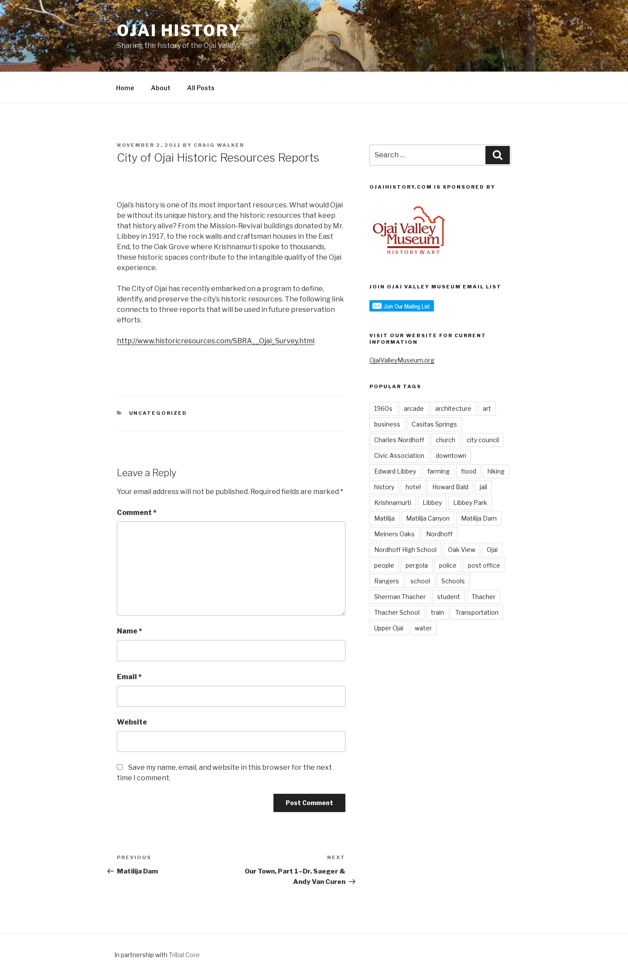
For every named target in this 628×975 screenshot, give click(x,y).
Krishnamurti (392, 502)
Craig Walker (219, 145)
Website (132, 722)
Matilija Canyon (428, 518)
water (423, 628)
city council (483, 439)
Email (129, 677)
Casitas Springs (434, 424)
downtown (451, 455)
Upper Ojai (388, 628)
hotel (413, 487)
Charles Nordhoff (399, 439)
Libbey (432, 502)
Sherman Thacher (400, 596)
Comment (137, 512)
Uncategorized (158, 413)
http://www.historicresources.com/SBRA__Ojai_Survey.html (215, 341)
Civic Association (399, 455)
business (387, 424)
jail (483, 487)
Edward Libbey (395, 471)
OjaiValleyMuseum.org (401, 360)
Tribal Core (184, 954)
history (384, 487)
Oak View (461, 549)
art (487, 408)
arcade (414, 408)
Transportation (476, 612)
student (448, 596)
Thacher (483, 596)
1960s (383, 408)
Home (125, 87)
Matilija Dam (479, 518)
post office (484, 565)
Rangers (386, 581)
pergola (417, 565)
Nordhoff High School (405, 549)
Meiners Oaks (394, 534)
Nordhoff (439, 534)
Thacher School (397, 612)
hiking (496, 471)
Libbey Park (470, 502)
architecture (453, 408)
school (420, 581)
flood (468, 471)
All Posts (201, 87)
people (384, 565)
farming (438, 471)
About (161, 87)
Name (129, 631)
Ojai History (179, 30)
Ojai (492, 549)
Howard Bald (450, 487)
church (445, 439)
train (437, 612)
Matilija (384, 518)
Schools (453, 581)
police (448, 565)
